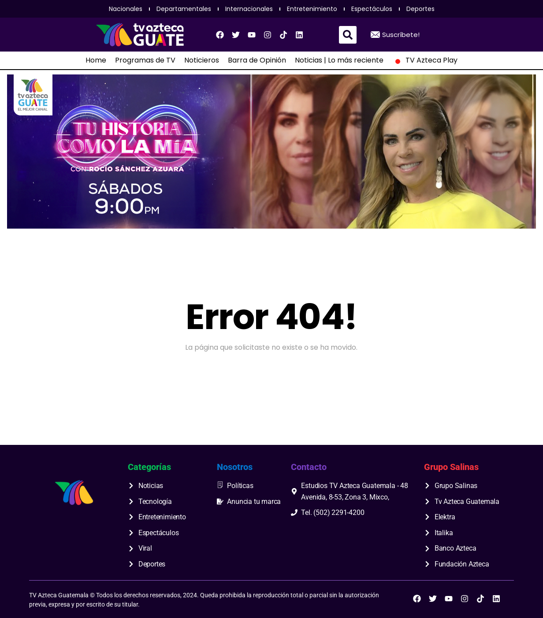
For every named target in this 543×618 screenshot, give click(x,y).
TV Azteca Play (424, 60)
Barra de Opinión (257, 60)
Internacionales (249, 8)
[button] (348, 35)
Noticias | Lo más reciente (339, 60)
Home (96, 60)
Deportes (420, 8)
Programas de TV (145, 60)
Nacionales (125, 8)
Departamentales (183, 8)
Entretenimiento (312, 8)
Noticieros (201, 60)
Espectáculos (371, 8)
